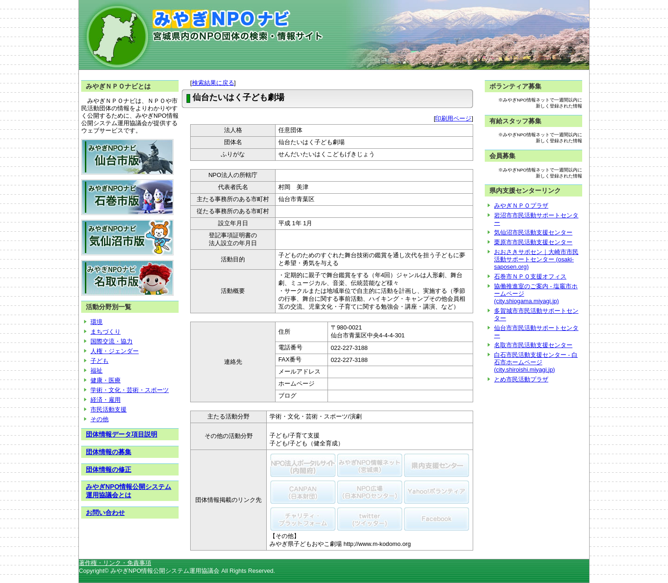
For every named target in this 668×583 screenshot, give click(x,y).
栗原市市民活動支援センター (533, 242)
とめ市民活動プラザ (521, 379)
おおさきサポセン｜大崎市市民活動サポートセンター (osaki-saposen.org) (536, 259)
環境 (96, 321)
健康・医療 (105, 380)
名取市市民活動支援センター (533, 345)
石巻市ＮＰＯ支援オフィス (530, 276)
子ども (99, 360)
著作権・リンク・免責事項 (115, 562)
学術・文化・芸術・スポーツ (129, 390)
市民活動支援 (108, 409)
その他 (99, 419)
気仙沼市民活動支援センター (533, 232)
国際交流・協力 (111, 341)
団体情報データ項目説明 (121, 434)
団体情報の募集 (108, 452)
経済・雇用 (105, 399)
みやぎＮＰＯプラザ (521, 205)
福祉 (96, 370)
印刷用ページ (453, 118)
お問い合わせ (105, 512)
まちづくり (105, 331)
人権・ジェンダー (114, 351)
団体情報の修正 (108, 469)
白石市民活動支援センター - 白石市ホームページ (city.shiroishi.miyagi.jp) (536, 362)
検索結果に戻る (213, 82)
